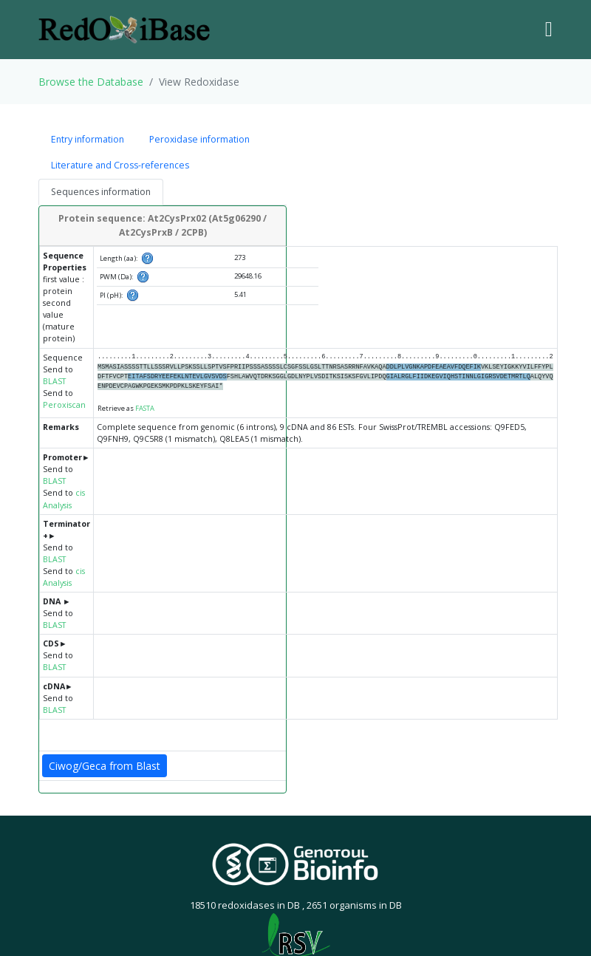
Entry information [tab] (87, 139)
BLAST (54, 381)
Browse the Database (90, 82)
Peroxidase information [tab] (199, 139)
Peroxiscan (64, 405)
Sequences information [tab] (101, 191)
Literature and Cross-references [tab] (120, 165)
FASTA (144, 408)
